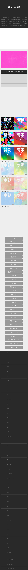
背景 (8, 492)
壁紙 (21, 19)
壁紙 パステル (14, 309)
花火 (8, 394)
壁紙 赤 (14, 290)
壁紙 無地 (13, 260)
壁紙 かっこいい (13, 249)
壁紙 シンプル (14, 245)
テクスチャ (9, 399)
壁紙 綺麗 (13, 257)
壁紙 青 (14, 302)
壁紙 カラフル (14, 268)
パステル (9, 552)
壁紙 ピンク (14, 294)
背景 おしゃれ (14, 324)
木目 (8, 408)
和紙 (8, 417)
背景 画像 (13, 317)
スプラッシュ (10, 473)
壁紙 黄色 (13, 283)
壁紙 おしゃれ (14, 242)
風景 (8, 366)
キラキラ (9, 436)
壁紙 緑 (14, 306)
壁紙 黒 (14, 279)
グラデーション (10, 478)
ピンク (8, 529)
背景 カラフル (14, 343)
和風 (8, 362)
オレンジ (9, 520)
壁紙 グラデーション (13, 272)
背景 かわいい (14, 328)
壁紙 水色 (13, 313)
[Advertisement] (14, 40)
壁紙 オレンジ (14, 287)
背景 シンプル (14, 321)
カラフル (9, 464)
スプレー (9, 483)
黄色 (8, 515)
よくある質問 (10, 564)
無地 (8, 501)
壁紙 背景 (13, 264)
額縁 (8, 455)
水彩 (8, 431)
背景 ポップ (14, 347)
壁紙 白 (14, 275)
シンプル (9, 469)
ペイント (9, 487)
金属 (8, 422)
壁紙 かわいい (14, 253)
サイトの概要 (10, 559)
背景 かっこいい (13, 332)
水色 (8, 547)
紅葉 (8, 380)
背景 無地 (13, 336)
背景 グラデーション (13, 339)
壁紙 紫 (14, 298)
